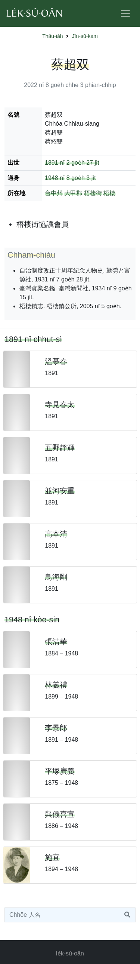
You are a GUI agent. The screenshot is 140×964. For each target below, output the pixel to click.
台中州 (54, 193)
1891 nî (55, 162)
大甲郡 (73, 193)
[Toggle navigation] (125, 13)
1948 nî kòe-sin (31, 619)
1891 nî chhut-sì (33, 339)
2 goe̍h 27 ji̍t (82, 162)
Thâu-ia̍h (52, 36)
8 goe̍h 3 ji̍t (81, 178)
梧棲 (109, 193)
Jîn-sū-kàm (85, 36)
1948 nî (55, 178)
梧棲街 (93, 193)
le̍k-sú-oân (70, 953)
